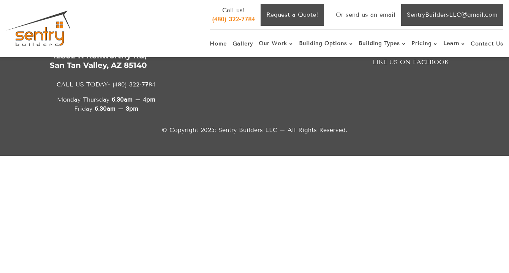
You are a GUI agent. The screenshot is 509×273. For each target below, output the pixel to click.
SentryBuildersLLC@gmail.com (452, 14)
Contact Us (487, 44)
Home (218, 44)
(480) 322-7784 (233, 19)
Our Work (273, 43)
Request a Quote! (292, 14)
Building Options (323, 43)
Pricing (421, 43)
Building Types (379, 43)
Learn (451, 43)
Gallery (242, 44)
